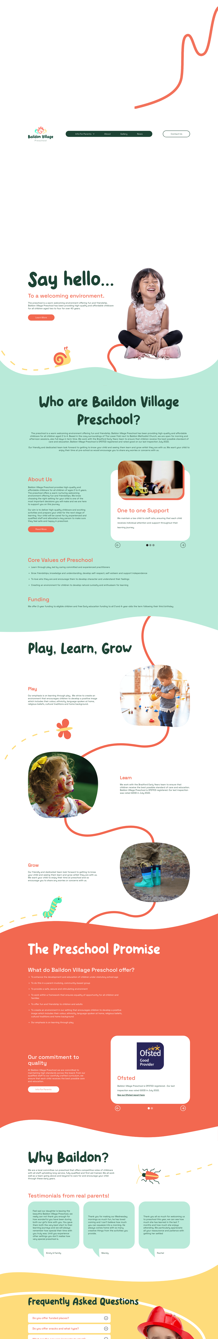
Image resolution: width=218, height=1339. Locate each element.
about (107, 134)
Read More (41, 529)
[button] (83, 134)
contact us (176, 134)
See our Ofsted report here (131, 1095)
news (140, 134)
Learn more (41, 317)
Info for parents (43, 1089)
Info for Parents (83, 134)
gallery (123, 134)
